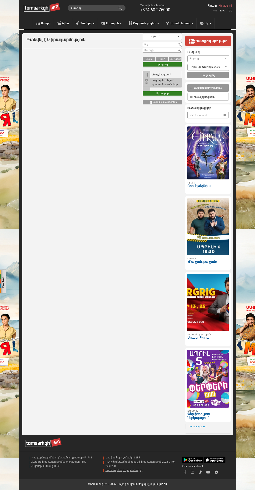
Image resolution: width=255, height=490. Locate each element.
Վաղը (162, 59)
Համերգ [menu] (87, 23)
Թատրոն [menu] (114, 23)
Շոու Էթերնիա (198, 186)
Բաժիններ (194, 52)
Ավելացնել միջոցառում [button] (206, 88)
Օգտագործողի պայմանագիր (124, 470)
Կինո (65, 23)
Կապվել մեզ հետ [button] (202, 97)
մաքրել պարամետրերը (163, 102)
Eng (222, 10)
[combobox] (162, 36)
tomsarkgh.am (198, 426)
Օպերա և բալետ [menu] (146, 23)
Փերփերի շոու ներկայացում (198, 416)
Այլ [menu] (208, 23)
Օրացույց (162, 64)
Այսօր (149, 59)
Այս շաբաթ (175, 59)
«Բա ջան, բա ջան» (202, 262)
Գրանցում (225, 5)
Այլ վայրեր (162, 93)
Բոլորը (45, 23)
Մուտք (212, 5)
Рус (230, 10)
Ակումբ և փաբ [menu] (181, 23)
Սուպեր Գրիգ (198, 338)
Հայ (215, 10)
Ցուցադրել (208, 75)
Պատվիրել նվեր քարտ (207, 41)
